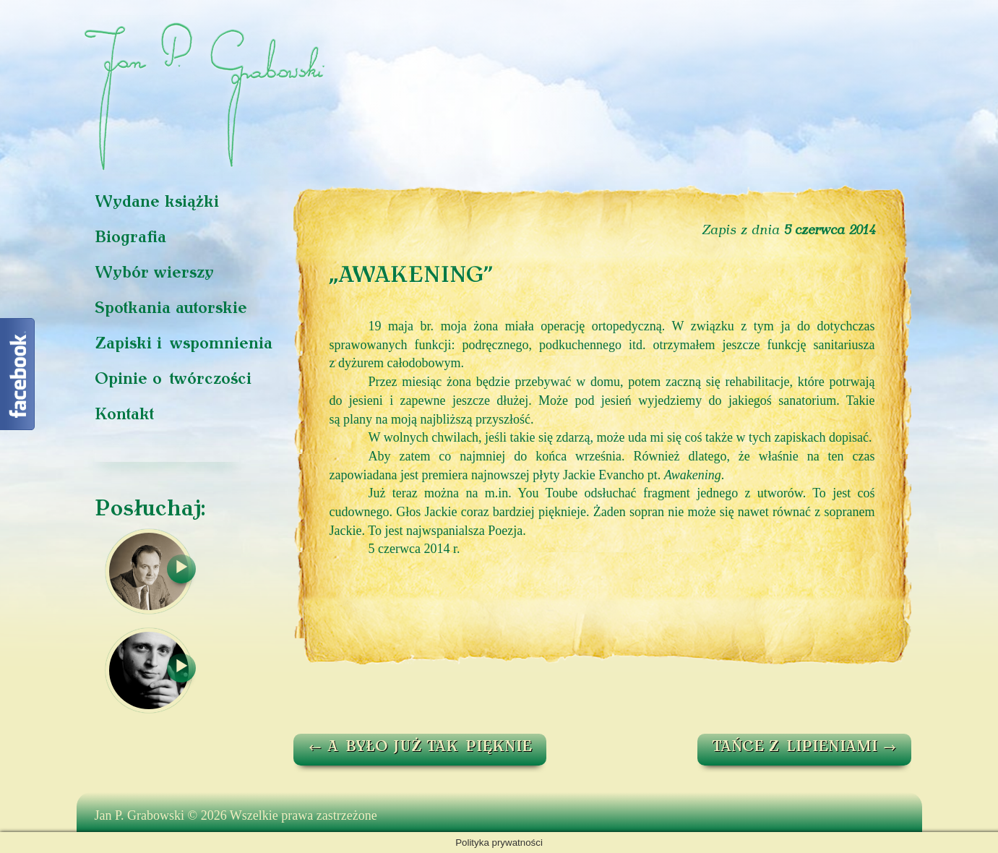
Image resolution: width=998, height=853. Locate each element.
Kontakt (124, 415)
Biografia (130, 238)
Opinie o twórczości (173, 380)
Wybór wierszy (154, 273)
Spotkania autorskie (171, 309)
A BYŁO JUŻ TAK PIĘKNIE (420, 747)
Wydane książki (157, 202)
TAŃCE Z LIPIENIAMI (804, 747)
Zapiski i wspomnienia (183, 344)
